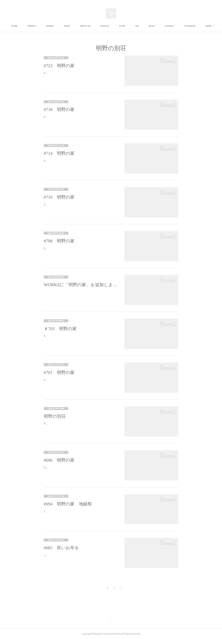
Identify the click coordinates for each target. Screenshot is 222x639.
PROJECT (50, 26)
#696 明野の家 (59, 460)
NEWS (86, 26)
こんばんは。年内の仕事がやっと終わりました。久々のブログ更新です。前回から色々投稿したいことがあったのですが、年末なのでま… (80, 557)
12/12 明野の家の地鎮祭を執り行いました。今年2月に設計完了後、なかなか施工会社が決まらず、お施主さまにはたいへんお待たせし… (80, 513)
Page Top (111, 620)
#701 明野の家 (59, 372)
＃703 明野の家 (60, 328)
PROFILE (123, 26)
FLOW (141, 26)
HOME (33, 26)
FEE (155, 26)
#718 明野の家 (59, 109)
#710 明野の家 (59, 197)
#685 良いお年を (61, 547)
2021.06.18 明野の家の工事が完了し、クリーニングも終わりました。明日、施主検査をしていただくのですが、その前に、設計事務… (80, 162)
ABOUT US (104, 26)
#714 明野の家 (59, 153)
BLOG (170, 26)
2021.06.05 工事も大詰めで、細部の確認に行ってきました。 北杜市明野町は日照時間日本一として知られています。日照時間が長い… (80, 206)
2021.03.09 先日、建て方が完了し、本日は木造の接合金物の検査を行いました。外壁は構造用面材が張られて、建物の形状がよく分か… (80, 381)
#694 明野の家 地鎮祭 (68, 504)
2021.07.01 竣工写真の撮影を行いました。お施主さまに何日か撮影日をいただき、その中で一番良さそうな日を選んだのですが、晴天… (80, 118)
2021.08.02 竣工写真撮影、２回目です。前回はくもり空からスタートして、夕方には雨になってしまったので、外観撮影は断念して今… (80, 75)
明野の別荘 (55, 416)
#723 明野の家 (59, 65)
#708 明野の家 (59, 241)
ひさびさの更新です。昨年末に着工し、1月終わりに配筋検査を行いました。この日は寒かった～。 (80, 469)
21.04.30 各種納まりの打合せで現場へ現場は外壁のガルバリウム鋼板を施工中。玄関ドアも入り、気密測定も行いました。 (80, 338)
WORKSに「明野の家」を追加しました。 (81, 284)
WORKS (68, 26)
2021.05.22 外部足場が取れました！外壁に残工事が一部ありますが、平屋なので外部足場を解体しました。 (79, 250)
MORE (186, 26)
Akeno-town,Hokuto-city (56, 423)
